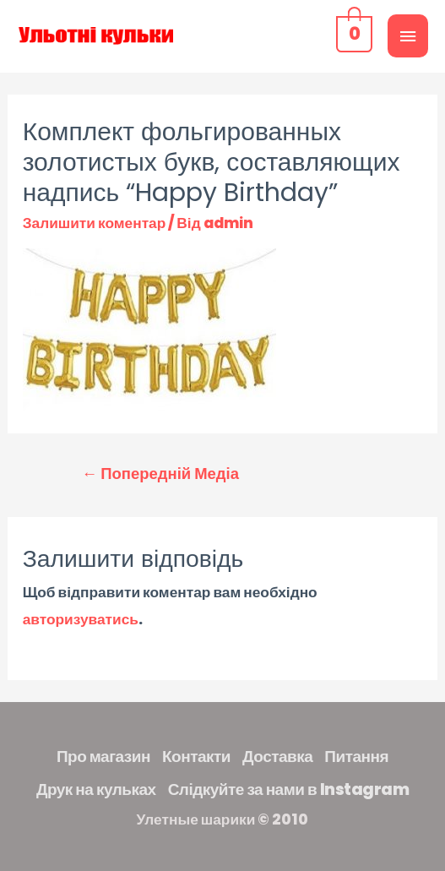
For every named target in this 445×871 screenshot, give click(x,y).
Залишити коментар (94, 223)
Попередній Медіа (160, 473)
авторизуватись (80, 619)
